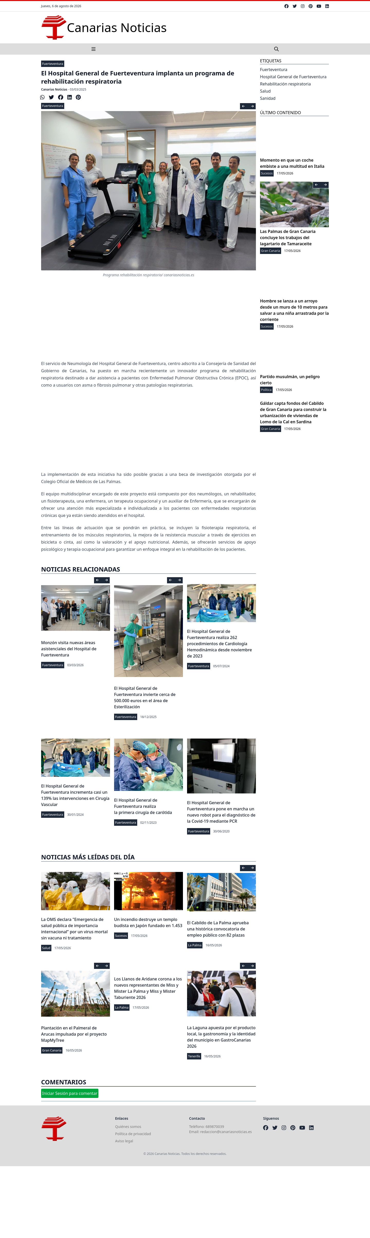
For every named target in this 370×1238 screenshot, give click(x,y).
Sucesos (121, 936)
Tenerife (194, 1056)
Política (266, 390)
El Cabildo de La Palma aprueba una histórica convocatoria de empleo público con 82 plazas (218, 929)
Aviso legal (124, 1140)
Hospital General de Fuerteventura (293, 77)
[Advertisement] (148, 430)
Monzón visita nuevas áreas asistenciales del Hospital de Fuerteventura (68, 649)
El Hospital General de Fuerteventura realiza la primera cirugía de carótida (143, 806)
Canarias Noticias (54, 89)
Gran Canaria (51, 1050)
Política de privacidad (133, 1133)
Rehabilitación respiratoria (285, 84)
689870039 (215, 1126)
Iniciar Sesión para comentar (69, 1093)
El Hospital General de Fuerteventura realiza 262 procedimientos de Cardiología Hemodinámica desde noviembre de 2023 (219, 643)
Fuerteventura (52, 64)
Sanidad (267, 98)
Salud (46, 948)
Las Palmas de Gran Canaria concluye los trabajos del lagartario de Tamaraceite (288, 238)
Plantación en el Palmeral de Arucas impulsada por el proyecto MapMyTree (74, 1034)
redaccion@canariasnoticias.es (226, 1131)
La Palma (194, 945)
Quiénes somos (128, 1126)
